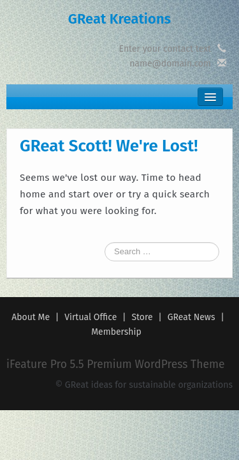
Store (141, 317)
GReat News (191, 317)
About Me (30, 317)
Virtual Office (90, 317)
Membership (116, 331)
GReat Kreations (119, 18)
